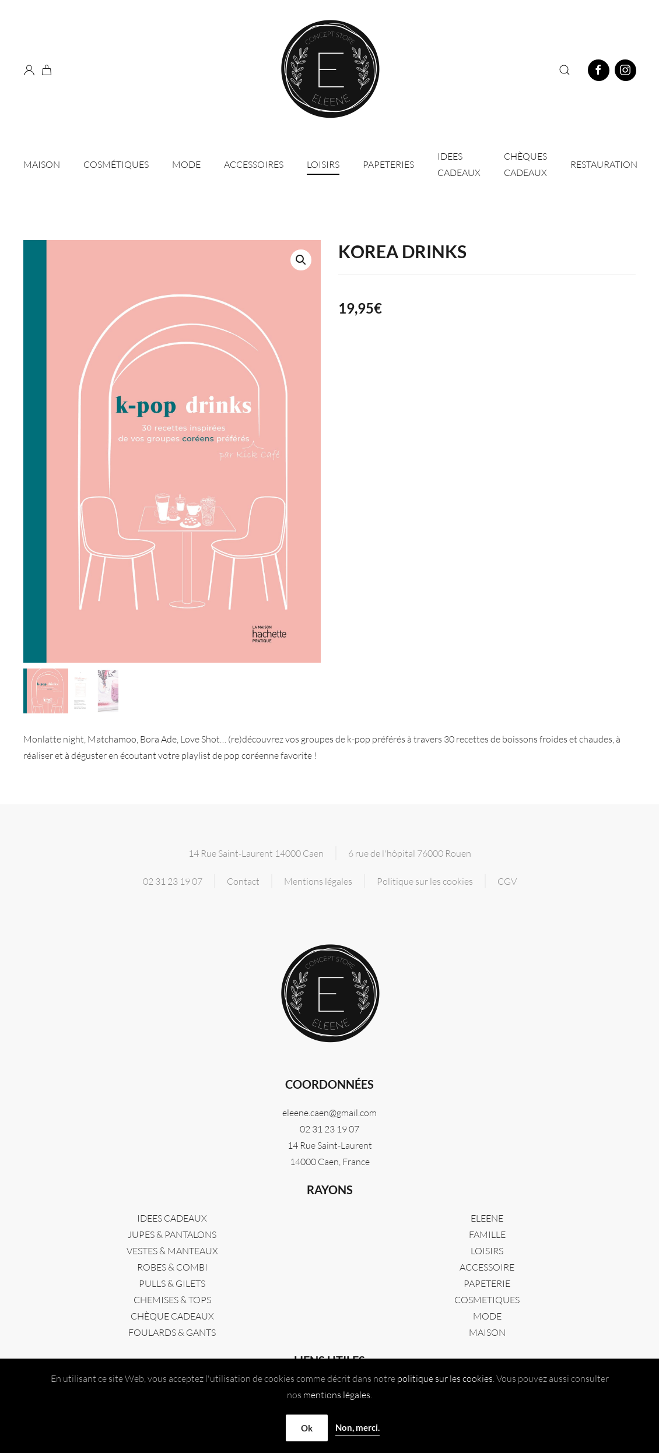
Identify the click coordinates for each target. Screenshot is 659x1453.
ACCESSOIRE (487, 1267)
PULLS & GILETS (172, 1283)
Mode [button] (186, 164)
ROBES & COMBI (172, 1267)
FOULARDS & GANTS (172, 1332)
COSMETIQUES (487, 1300)
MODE (487, 1316)
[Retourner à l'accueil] (329, 70)
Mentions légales (318, 881)
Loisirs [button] (323, 164)
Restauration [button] (603, 164)
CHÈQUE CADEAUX (172, 1316)
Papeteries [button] (388, 164)
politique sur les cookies (445, 1378)
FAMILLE (487, 1234)
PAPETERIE (487, 1283)
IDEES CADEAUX (459, 164)
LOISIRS (487, 1251)
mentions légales (336, 1395)
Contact (243, 881)
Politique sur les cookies (425, 881)
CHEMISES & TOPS (172, 1300)
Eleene (487, 1218)
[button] (564, 70)
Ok (307, 1428)
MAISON (487, 1332)
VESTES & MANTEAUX (172, 1251)
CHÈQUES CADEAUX (525, 164)
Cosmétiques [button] (116, 164)
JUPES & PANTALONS (172, 1234)
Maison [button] (41, 164)
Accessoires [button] (253, 164)
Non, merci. (357, 1427)
